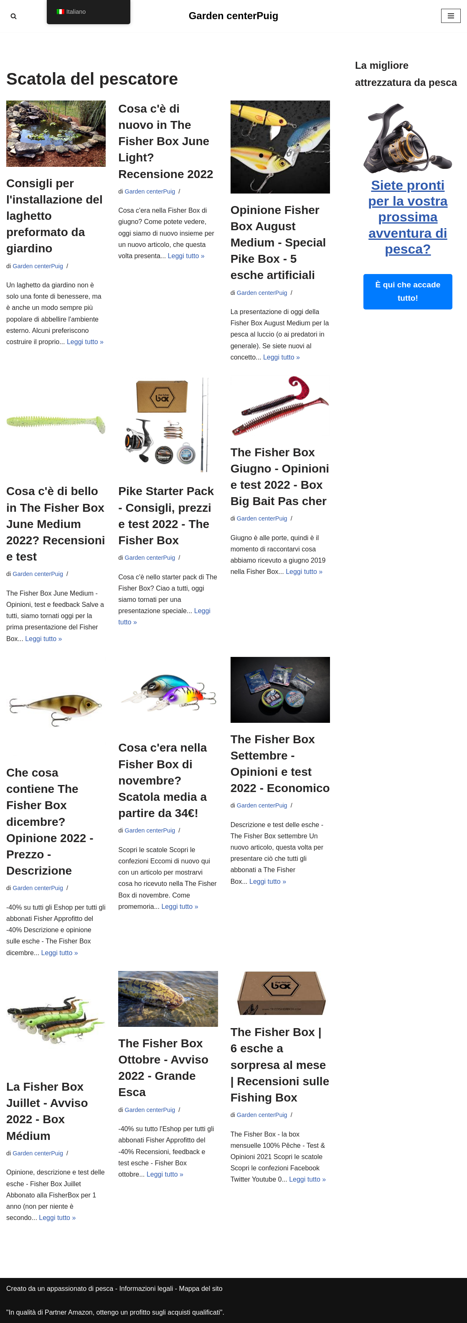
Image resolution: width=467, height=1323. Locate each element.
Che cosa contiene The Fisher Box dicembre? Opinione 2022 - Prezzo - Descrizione (50, 821)
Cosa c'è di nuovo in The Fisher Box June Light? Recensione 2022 (165, 141)
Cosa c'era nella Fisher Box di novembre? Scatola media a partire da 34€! (162, 780)
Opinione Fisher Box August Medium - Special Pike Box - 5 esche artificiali (278, 243)
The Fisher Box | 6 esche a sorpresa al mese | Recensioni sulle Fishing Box (280, 1065)
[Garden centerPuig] (234, 16)
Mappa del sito (201, 1288)
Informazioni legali (146, 1288)
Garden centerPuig (38, 266)
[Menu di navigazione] (451, 16)
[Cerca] (13, 16)
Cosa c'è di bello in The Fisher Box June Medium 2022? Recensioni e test (55, 524)
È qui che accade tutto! (408, 291)
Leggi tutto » (85, 341)
